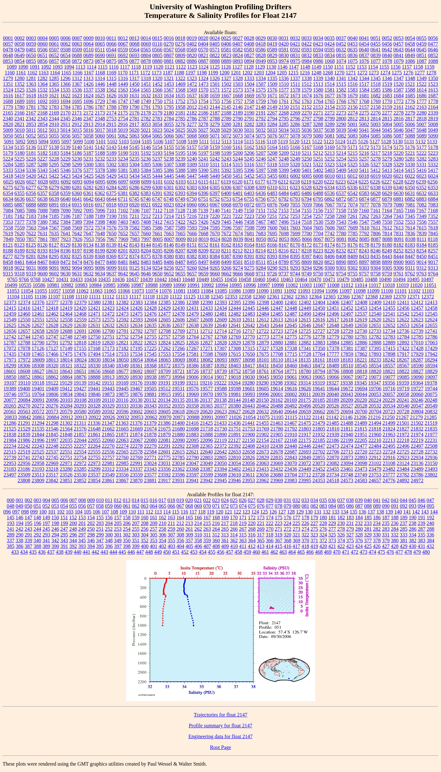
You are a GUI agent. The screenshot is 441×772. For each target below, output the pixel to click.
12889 (389, 342)
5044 (375, 130)
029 (269, 500)
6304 (203, 187)
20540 (403, 405)
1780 (19, 107)
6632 (421, 193)
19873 (108, 394)
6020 (387, 176)
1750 (157, 101)
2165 (8, 113)
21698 (192, 428)
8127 (54, 245)
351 (135, 540)
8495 (192, 262)
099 (34, 511)
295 (64, 534)
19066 (332, 377)
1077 (375, 61)
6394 (192, 193)
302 (127, 534)
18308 (38, 365)
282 (377, 529)
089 (377, 506)
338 (19, 540)
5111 (204, 141)
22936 (431, 457)
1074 (341, 61)
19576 (192, 388)
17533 (122, 354)
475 (381, 552)
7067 (330, 204)
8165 (261, 245)
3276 (180, 124)
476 (390, 552)
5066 (169, 136)
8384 (215, 256)
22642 (220, 451)
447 (140, 552)
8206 (169, 250)
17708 (276, 354)
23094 (346, 463)
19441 (94, 388)
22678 (276, 451)
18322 (80, 365)
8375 (146, 256)
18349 (122, 365)
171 (243, 517)
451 (176, 552)
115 (175, 511)
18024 (80, 360)
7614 (410, 227)
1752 (180, 101)
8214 (261, 250)
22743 (38, 457)
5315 (238, 164)
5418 (8, 176)
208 (144, 523)
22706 (332, 451)
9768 (35, 279)
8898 (375, 262)
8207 (180, 250)
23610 (234, 474)
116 (184, 511)
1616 (8, 95)
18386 (192, 365)
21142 (332, 417)
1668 (238, 95)
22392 (234, 446)
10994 (221, 285)
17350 (318, 348)
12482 (234, 314)
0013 (134, 38)
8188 (8, 250)
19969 (192, 394)
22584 (150, 451)
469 (328, 552)
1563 (123, 90)
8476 (88, 262)
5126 (363, 141)
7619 (8, 233)
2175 (123, 113)
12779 (332, 337)
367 (278, 540)
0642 (387, 49)
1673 (295, 95)
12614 (290, 319)
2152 (307, 107)
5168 (318, 147)
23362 (178, 469)
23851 (66, 480)
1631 (134, 95)
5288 (42, 164)
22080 (150, 440)
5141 (88, 147)
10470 (315, 279)
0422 (307, 44)
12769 (234, 337)
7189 (100, 216)
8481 (123, 262)
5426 (100, 176)
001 (19, 500)
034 (314, 500)
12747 (52, 337)
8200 (111, 250)
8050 (261, 239)
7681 (249, 233)
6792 (284, 199)
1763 (307, 101)
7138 (191, 210)
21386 (164, 423)
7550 (387, 222)
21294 (38, 423)
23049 (206, 463)
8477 (100, 262)
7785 (353, 233)
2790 (238, 118)
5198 (215, 153)
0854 (19, 61)
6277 (31, 187)
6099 (146, 181)
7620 (19, 233)
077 (269, 506)
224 (287, 523)
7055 (295, 204)
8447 (410, 256)
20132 (150, 400)
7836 (410, 233)
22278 (136, 446)
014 (135, 500)
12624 (431, 319)
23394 (220, 469)
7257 (318, 216)
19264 (234, 383)
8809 (307, 262)
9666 (238, 273)
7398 (100, 222)
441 (86, 552)
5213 (330, 153)
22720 (361, 451)
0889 (226, 61)
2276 (375, 113)
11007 (319, 285)
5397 (261, 170)
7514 (295, 222)
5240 (192, 158)
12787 (10, 342)
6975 (261, 204)
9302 (353, 268)
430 (412, 546)
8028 (226, 239)
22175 (304, 440)
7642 (77, 233)
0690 (100, 55)
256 (144, 529)
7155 (306, 210)
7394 (88, 222)
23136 (417, 463)
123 (246, 511)
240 (430, 523)
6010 (330, 176)
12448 (290, 308)
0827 (249, 55)
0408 (249, 44)
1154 (373, 67)
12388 (192, 302)
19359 (402, 383)
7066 (318, 204)
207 (135, 523)
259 (171, 529)
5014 (65, 130)
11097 (345, 291)
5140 (77, 147)
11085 (220, 291)
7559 (19, 227)
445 (122, 552)
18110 (277, 360)
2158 (375, 107)
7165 (398, 210)
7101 (112, 210)
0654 (65, 55)
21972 (403, 434)
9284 (261, 268)
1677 (330, 95)
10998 (277, 285)
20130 (136, 400)
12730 (361, 331)
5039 (341, 130)
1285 (54, 78)
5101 (101, 141)
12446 (262, 308)
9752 (330, 273)
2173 (100, 113)
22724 (389, 451)
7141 (226, 210)
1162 (32, 72)
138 (380, 511)
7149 (237, 210)
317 (261, 534)
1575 (261, 90)
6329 (318, 187)
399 (135, 546)
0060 (42, 44)
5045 (387, 130)
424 (359, 546)
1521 (410, 84)
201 (82, 523)
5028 (215, 130)
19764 (38, 394)
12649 (346, 325)
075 (252, 506)
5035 (295, 130)
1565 (146, 90)
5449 (215, 176)
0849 (410, 55)
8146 (169, 245)
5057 (77, 136)
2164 (433, 107)
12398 (262, 302)
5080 (318, 136)
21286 (10, 423)
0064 (88, 44)
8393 (272, 256)
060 (118, 506)
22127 (234, 440)
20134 (164, 400)
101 (52, 511)
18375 (178, 365)
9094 (77, 268)
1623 (77, 95)
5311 (215, 164)
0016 (169, 38)
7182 (19, 216)
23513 (38, 474)
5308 (180, 164)
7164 (387, 210)
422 (341, 546)
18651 (80, 371)
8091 (399, 239)
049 (19, 506)
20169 (290, 400)
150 (55, 517)
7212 (146, 216)
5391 (215, 170)
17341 (304, 348)
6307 (238, 187)
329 (368, 534)
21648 (94, 428)
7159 (352, 210)
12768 (220, 337)
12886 (361, 342)
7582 (134, 227)
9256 (169, 268)
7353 (8, 222)
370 (305, 540)
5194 (169, 153)
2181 (180, 113)
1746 (111, 101)
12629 (66, 325)
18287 (416, 360)
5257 (364, 158)
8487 (180, 262)
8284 (42, 256)
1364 (42, 84)
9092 (65, 268)
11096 (331, 291)
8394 (284, 256)
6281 (77, 187)
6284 (111, 187)
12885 (346, 342)
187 (386, 517)
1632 (146, 95)
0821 (203, 55)
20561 (10, 411)
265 (225, 529)
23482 (389, 469)
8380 (169, 256)
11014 (361, 285)
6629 (387, 193)
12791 (52, 342)
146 (19, 517)
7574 (100, 227)
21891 (234, 434)
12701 (122, 331)
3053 (146, 124)
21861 (94, 434)
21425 (206, 423)
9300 (330, 268)
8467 (42, 262)
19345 (360, 383)
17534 (136, 354)
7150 (249, 210)
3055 (169, 124)
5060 (100, 136)
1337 (295, 78)
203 (100, 523)
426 (377, 546)
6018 (364, 176)
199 (64, 523)
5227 (42, 158)
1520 (398, 84)
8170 (295, 245)
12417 (38, 308)
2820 (8, 124)
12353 (231, 296)
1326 (215, 78)
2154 (330, 107)
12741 (431, 331)
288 (430, 529)
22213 (389, 440)
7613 (398, 227)
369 (296, 540)
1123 (192, 67)
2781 (134, 118)
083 (323, 506)
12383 (136, 302)
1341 (341, 78)
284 (395, 529)
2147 (249, 107)
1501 (215, 84)
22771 (150, 457)
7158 (341, 210)
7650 (111, 233)
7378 (31, 222)
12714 (220, 331)
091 (395, 506)
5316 (249, 164)
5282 (421, 158)
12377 (52, 302)
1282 (42, 78)
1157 (407, 67)
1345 (375, 78)
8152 (203, 245)
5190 (123, 153)
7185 (54, 216)
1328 (238, 78)
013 (127, 500)
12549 (10, 319)
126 (273, 511)
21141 (318, 417)
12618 (346, 319)
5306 (157, 164)
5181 (31, 153)
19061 (290, 377)
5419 (19, 176)
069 (198, 506)
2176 (134, 113)
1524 (8, 90)
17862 (361, 354)
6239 (421, 181)
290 (19, 534)
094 (421, 506)
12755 (150, 337)
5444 (157, 176)
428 (395, 546)
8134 (88, 245)
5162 (249, 147)
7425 (192, 222)
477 (399, 552)
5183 (54, 153)
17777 (332, 354)
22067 (136, 440)
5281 (410, 158)
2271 (318, 113)
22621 (192, 451)
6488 (318, 193)
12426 (136, 308)
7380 (42, 222)
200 (73, 523)
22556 (108, 451)
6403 (249, 193)
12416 (24, 308)
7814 (387, 233)
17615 (234, 354)
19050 (276, 377)
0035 (330, 38)
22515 (10, 451)
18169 (332, 360)
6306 (226, 187)
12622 (403, 319)
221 (261, 523)
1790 (134, 107)
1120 (158, 67)
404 (180, 546)
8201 (123, 250)
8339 (88, 256)
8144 (146, 245)
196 (37, 523)
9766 (24, 279)
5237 (157, 158)
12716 (234, 331)
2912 (77, 124)
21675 (164, 428)
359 (207, 540)
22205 (361, 440)
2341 (19, 118)
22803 (206, 457)
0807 (169, 55)
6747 (157, 199)
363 (243, 540)
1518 (375, 84)
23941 (192, 480)
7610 (364, 227)
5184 (65, 153)
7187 (77, 216)
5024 (169, 130)
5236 (146, 158)
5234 (123, 158)
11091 (276, 291)
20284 (66, 405)
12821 (122, 342)
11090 (262, 291)
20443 (248, 405)
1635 (180, 95)
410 (234, 546)
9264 (203, 268)
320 (287, 534)
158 (127, 517)
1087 (421, 61)
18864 (66, 377)
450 (167, 552)
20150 (262, 400)
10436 (118, 279)
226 (305, 523)
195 (28, 523)
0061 (54, 44)
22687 (290, 451)
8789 (284, 262)
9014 (421, 262)
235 (386, 523)
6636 (19, 199)
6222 (329, 181)
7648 (100, 233)
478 (408, 552)
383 (421, 540)
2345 (65, 118)
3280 (226, 124)
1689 (19, 101)
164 (180, 517)
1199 (213, 72)
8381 (180, 256)
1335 (272, 78)
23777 (389, 474)
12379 (80, 302)
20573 (52, 411)
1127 (237, 67)
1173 (156, 72)
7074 (353, 204)
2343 (42, 118)
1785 (77, 107)
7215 (180, 216)
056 (82, 506)
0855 (31, 61)
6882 (410, 199)
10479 (343, 279)
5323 (330, 164)
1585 (375, 90)
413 (261, 546)
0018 (180, 38)
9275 (249, 268)
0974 (284, 61)
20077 (10, 400)
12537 (361, 314)
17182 (122, 348)
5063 (134, 136)
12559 (80, 319)
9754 (341, 273)
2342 (31, 118)
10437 (132, 279)
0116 (157, 44)
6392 (169, 193)
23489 (417, 469)
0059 (31, 44)
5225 (19, 158)
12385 (164, 302)
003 (37, 500)
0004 (42, 38)
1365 (54, 84)
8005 (158, 239)
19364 (416, 383)
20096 (52, 400)
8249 (387, 250)
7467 (261, 222)
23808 (24, 480)
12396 (248, 302)
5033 (272, 130)
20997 (221, 417)
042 (386, 500)
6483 (272, 193)
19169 (122, 383)
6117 (215, 181)
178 (305, 517)
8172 (307, 245)
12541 (389, 314)
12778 (318, 337)
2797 (307, 118)
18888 (94, 377)
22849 (304, 457)
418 (305, 546)
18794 (318, 371)
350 (127, 540)
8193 (42, 250)
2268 (284, 113)
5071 (215, 136)
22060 (108, 440)
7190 (111, 216)
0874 (100, 61)
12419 (66, 308)
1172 (145, 72)
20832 (431, 411)
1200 (224, 72)
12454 (375, 308)
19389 (10, 388)
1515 (341, 84)
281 (368, 529)
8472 (65, 262)
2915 (111, 124)
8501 (238, 262)
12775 (290, 337)
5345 (54, 170)
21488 (346, 423)
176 (287, 517)
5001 (353, 124)
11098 (359, 291)
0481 (31, 49)
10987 (137, 285)
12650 (361, 325)
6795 (318, 199)
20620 (206, 411)
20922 (94, 417)
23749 (361, 474)
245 (46, 529)
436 (42, 552)
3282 (249, 124)
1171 (134, 72)
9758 (375, 273)
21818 (375, 428)
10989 (165, 285)
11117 (135, 296)
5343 (42, 170)
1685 (410, 95)
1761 (284, 101)
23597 (192, 474)
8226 (330, 250)
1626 (111, 95)
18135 (304, 360)
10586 (39, 285)
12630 (80, 325)
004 (46, 500)
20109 (94, 400)
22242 (24, 446)
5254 (341, 158)
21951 (361, 434)
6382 (134, 193)
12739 (417, 331)
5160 (226, 147)
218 (234, 523)
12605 (164, 319)
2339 (433, 113)
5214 (341, 153)
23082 (332, 463)
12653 (403, 325)
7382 (54, 222)
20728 (403, 411)
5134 (8, 147)
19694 (361, 388)
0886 (192, 61)
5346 (65, 170)
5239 (180, 158)
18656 (94, 371)
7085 (20, 210)
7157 (329, 210)
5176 (410, 147)
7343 (398, 216)
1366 (65, 84)
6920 (134, 204)
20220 (360, 400)
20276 (52, 405)
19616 (290, 388)
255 (135, 529)
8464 (31, 262)
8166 (272, 245)
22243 (38, 446)
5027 (203, 130)
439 (68, 552)
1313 (88, 78)
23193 (38, 469)
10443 (174, 279)
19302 (290, 383)
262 (198, 529)
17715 (290, 354)
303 (135, 534)
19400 (24, 388)
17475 (66, 354)
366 (269, 540)
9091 (54, 268)
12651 (375, 325)
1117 (125, 67)
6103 (181, 181)
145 (10, 517)
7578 (123, 227)
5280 (398, 158)
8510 (249, 262)
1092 (46, 67)
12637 (178, 325)
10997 (263, 285)
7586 (157, 227)
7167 (421, 210)
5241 (203, 158)
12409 (375, 302)
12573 (94, 319)
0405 (215, 44)
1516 (353, 84)
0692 (123, 55)
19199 (178, 383)
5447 (192, 176)
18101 (263, 360)
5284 (8, 164)
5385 (157, 170)
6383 (146, 193)
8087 (376, 239)
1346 (387, 78)
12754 (136, 337)
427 (386, 546)
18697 (150, 371)
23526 (66, 474)
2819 (433, 118)
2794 (272, 118)
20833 (10, 417)
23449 (304, 469)
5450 (226, 176)
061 (127, 506)
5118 (272, 141)
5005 (398, 124)
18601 (10, 371)
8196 (65, 250)
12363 (301, 296)
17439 (24, 354)
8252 (398, 250)
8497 (203, 262)
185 (368, 517)
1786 (88, 107)
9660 (215, 273)
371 (314, 540)
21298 (52, 423)
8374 (134, 256)
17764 (318, 354)
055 (73, 506)
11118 (149, 296)
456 (220, 552)
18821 (389, 371)
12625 (10, 325)
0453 (353, 44)
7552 (398, 222)
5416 (421, 170)
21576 (80, 428)
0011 (111, 38)
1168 (100, 72)
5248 (284, 158)
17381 (346, 348)
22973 (94, 463)
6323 (295, 187)
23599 (206, 474)
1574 (249, 90)
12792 (66, 342)
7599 (261, 227)
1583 (353, 90)
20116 (122, 400)
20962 (151, 417)
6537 (341, 193)
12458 (431, 308)
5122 (317, 141)
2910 (54, 124)
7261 (353, 216)
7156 (318, 210)
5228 (54, 158)
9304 (375, 268)
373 (332, 540)
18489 (332, 365)
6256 (433, 181)
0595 (330, 49)
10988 (151, 285)
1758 (249, 101)
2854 (42, 124)
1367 (77, 84)
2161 (398, 107)
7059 (307, 204)
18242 (388, 360)
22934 (417, 457)
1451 (146, 84)
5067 (180, 136)
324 (323, 534)
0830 (284, 55)
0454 (364, 44)
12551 (38, 319)
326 (341, 534)
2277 (387, 113)
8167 (284, 245)
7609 (353, 227)
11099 (373, 291)
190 (412, 517)
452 (185, 552)
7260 (341, 216)
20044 (361, 394)
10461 (272, 279)
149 (46, 517)
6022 (410, 176)
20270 (24, 405)
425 (368, 546)
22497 (417, 446)
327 (350, 534)
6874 (364, 199)
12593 (136, 319)
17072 (10, 348)
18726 (192, 371)
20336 (136, 405)
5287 (31, 164)
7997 (146, 239)
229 (332, 523)
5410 (353, 170)
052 (46, 506)
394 (91, 546)
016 (153, 500)
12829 (234, 342)
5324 (341, 164)
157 (118, 517)
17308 (234, 348)
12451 (332, 308)
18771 (290, 371)
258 (162, 529)
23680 (276, 474)
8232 (341, 250)
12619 (361, 319)
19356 (388, 383)
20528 (361, 405)
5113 (226, 141)
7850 (20, 239)
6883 (421, 199)
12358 (245, 296)
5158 (203, 147)
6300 (157, 187)
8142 (123, 245)
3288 (318, 124)
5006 (410, 124)
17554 (178, 354)
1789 (123, 107)
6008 (318, 176)
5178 (433, 147)
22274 (122, 446)
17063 (431, 342)
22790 (192, 457)
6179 (272, 181)
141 (407, 511)
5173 (375, 147)
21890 (220, 434)
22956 (24, 463)
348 (109, 540)
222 (269, 523)
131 (318, 511)
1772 (398, 101)
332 (395, 534)
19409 (52, 388)
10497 (427, 279)
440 (77, 552)
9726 (272, 273)
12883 (318, 342)
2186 (203, 113)
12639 (206, 325)
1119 (147, 67)
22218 (403, 440)
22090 (178, 440)
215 (207, 523)
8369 (111, 256)
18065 (164, 360)
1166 (77, 72)
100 (43, 511)
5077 (284, 136)
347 (100, 540)
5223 (433, 153)
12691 (80, 331)
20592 (108, 411)
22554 (80, 451)
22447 (318, 446)
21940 (346, 434)
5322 (318, 164)
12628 (52, 325)
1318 (146, 78)
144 (434, 511)
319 (278, 534)
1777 (421, 101)
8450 (421, 256)
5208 (272, 153)
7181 (8, 216)
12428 (150, 308)
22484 (375, 446)
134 (344, 511)
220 (252, 523)
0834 (330, 55)
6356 (31, 193)
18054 (136, 360)
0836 (353, 55)
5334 (19, 170)
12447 (276, 308)
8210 (215, 250)
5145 (134, 147)
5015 (77, 130)
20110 (108, 400)
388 (37, 546)
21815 (361, 428)
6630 (398, 193)
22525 (38, 451)
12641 (234, 325)
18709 (164, 371)
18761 (262, 371)
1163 (44, 72)
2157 (364, 107)
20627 (234, 411)
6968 (226, 204)
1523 (433, 84)
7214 (169, 216)
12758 (178, 337)
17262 (164, 348)
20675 (332, 411)
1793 (157, 107)
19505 (150, 388)
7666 (192, 233)
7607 (341, 227)
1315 (111, 78)
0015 (157, 38)
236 (395, 523)
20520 (318, 405)
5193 (157, 153)
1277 (420, 72)
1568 (180, 90)
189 (403, 517)
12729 (346, 331)
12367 (357, 296)
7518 (307, 222)
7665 (180, 233)
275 (314, 529)
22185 (318, 440)
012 (118, 500)
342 (55, 540)
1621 (54, 95)
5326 (364, 164)
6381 (123, 193)
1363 (31, 84)
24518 (332, 480)
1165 (66, 72)
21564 (66, 428)
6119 (226, 181)
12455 (389, 308)
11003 (305, 285)
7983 (135, 239)
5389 (192, 170)
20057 (389, 394)
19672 (346, 388)
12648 (332, 325)
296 (73, 534)
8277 (8, 256)
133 (336, 511)
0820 (192, 55)
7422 (180, 222)
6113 (192, 181)
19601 (248, 388)
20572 (38, 411)
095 (430, 506)
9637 (111, 273)
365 (261, 540)
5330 (410, 164)
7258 (330, 216)
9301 (341, 268)
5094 (43, 141)
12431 (192, 308)
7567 (54, 227)
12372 (427, 296)
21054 (249, 417)
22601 (164, 451)
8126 (42, 245)
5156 (180, 147)
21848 (66, 434)
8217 (295, 250)
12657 (24, 331)
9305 (387, 268)
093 (412, 506)
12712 (206, 331)
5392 (226, 170)
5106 (158, 141)
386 (19, 546)
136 (362, 511)
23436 (290, 469)
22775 (164, 457)
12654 (417, 325)
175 (278, 517)
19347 (374, 383)
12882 (304, 342)
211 (171, 523)
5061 (111, 136)
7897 (54, 239)
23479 (375, 469)
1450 (134, 84)
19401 (38, 388)
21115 (291, 417)
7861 (43, 239)
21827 (403, 428)
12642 (248, 325)
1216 (305, 72)
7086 (31, 210)
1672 (284, 95)
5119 (283, 141)
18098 (249, 360)
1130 (271, 67)
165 (189, 517)
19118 (38, 383)
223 (278, 523)
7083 (433, 204)
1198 (202, 72)
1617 (19, 95)
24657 (375, 480)
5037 (318, 130)
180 (323, 517)
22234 (10, 446)
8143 (134, 245)
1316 (123, 78)
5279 (387, 158)
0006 (65, 38)
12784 (403, 337)
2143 (203, 107)
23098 (361, 463)
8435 (375, 256)
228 (323, 523)
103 (69, 511)
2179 (157, 113)
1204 (270, 72)
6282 (88, 187)
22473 (332, 446)
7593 (192, 227)
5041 (364, 130)
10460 (258, 279)
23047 (192, 463)
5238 (169, 158)
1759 (261, 101)
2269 (295, 113)
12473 (122, 314)
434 (24, 552)
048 (10, 506)
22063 (122, 440)
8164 (249, 245)
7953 (89, 239)
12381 (108, 302)
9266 (226, 268)
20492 (290, 405)
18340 (108, 365)
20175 (304, 400)
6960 (192, 204)
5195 (180, 153)
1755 (215, 101)
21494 (375, 423)
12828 (220, 342)
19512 (164, 388)
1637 (192, 95)
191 (421, 517)
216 (216, 523)
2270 (307, 113)
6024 (433, 176)
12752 (122, 337)
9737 (284, 273)
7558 (8, 227)
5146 (146, 147)
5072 (226, 136)
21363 (122, 423)
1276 (408, 72)
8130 (77, 245)
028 (261, 500)
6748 (169, 199)
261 (189, 529)
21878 (150, 434)
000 (10, 500)
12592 (122, 319)
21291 (24, 423)
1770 (387, 101)
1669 (249, 95)
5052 (31, 136)
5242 (215, 158)
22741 (24, 457)
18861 (38, 377)
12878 (248, 342)
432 (430, 546)
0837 (364, 55)
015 (144, 500)
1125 (215, 67)
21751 (234, 428)
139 (389, 511)
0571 (215, 49)
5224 (8, 158)
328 (359, 534)
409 (225, 546)
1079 (398, 61)
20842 (24, 417)
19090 (417, 377)
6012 (353, 176)
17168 (94, 348)
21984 (10, 440)
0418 (261, 44)
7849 (8, 239)
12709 (178, 331)
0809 (180, 55)
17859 (346, 354)
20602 (136, 411)
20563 (24, 411)
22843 (290, 457)
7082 (421, 204)
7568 (65, 227)
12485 (276, 314)
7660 (146, 233)
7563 (31, 227)
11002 (291, 285)
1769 (375, 101)
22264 (94, 446)
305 (153, 534)
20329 (108, 405)
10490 (385, 279)
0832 (307, 55)
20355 (178, 405)
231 (350, 523)
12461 (38, 314)
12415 (10, 308)
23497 (10, 474)
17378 (332, 348)
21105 (277, 417)
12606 (178, 319)
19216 (206, 383)
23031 (164, 463)
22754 (80, 457)
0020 (203, 38)
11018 (388, 285)
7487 (272, 222)
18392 (220, 365)
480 (426, 552)
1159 (429, 67)
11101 (400, 291)
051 (37, 506)
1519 (387, 84)
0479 (19, 49)
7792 (364, 233)
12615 (304, 319)
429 (403, 546)
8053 (284, 239)
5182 (42, 153)
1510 (284, 84)
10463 (286, 279)
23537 (94, 474)
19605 (262, 388)
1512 (307, 84)
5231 (88, 158)
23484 (403, 469)
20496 (304, 405)
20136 (192, 400)
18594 (431, 365)
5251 (318, 158)
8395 (295, 256)
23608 (220, 474)
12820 (108, 342)
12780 (346, 337)
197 (46, 523)
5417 (433, 170)
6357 (42, 193)
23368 (192, 469)
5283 (433, 158)
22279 (150, 446)
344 (73, 540)
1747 (123, 101)
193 (10, 523)
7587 (169, 227)
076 (261, 506)
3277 (192, 124)
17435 (10, 354)
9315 (8, 273)
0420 (284, 44)
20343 (150, 405)
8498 (215, 262)
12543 (417, 314)
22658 (248, 451)
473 (363, 552)
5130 (397, 141)
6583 (364, 193)
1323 (192, 78)
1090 (23, 67)
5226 (31, 158)
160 (144, 517)
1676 (318, 95)
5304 (134, 164)
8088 (387, 239)
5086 (387, 136)
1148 (305, 67)
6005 (307, 176)
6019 (375, 176)
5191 (134, 153)
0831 (295, 55)
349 (118, 540)
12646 (304, 325)
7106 (135, 210)
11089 (248, 291)
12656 (10, 331)
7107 (146, 210)
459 (247, 552)
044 (403, 500)
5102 (112, 141)
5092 (20, 141)
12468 (80, 314)
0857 (54, 61)
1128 (249, 67)
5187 (88, 153)
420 (323, 546)
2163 (421, 107)
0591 (284, 49)
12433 (206, 308)
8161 (215, 245)
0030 (272, 38)
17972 (24, 360)
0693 (134, 55)
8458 (8, 262)
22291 (164, 446)
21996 (38, 440)
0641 (375, 49)
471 (345, 552)
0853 (8, 61)
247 (64, 529)
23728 (318, 474)
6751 (203, 199)
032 (296, 500)
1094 (69, 67)
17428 (417, 348)
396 (109, 546)
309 (189, 534)
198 (55, 523)
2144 (215, 107)
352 (144, 540)
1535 (65, 90)
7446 (238, 222)
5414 (398, 170)
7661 (157, 233)
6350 (410, 187)
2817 (410, 118)
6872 (341, 199)
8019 (203, 239)
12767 (206, 337)
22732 (431, 451)
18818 (361, 371)
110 (132, 511)
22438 (276, 446)
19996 (262, 394)
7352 (433, 216)
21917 (304, 434)
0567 (169, 49)
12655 (431, 325)
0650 (31, 55)
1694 (65, 101)
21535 (38, 428)
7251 (272, 216)
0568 (180, 49)
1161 (21, 72)
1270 (339, 72)
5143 (111, 147)
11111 (95, 296)
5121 (306, 141)
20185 (318, 400)
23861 (108, 480)
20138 (220, 400)
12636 (164, 325)
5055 (54, 136)
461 (265, 552)
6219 (306, 181)
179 (314, 517)
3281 (238, 124)
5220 (398, 153)
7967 (112, 239)
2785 (180, 118)
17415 (389, 348)
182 (341, 517)
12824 (164, 342)
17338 (290, 348)
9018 (8, 268)
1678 (341, 95)
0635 (353, 49)
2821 (19, 124)
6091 (54, 181)
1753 (192, 101)
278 (341, 529)
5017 (100, 130)
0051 (375, 38)
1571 (215, 90)
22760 (122, 457)
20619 (192, 411)
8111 (422, 239)
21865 (108, 434)
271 (278, 529)
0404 (203, 44)
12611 (248, 319)
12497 (346, 314)
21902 (262, 434)
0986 (318, 61)
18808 (346, 371)
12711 (192, 331)
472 (354, 552)
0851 (421, 55)
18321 (66, 365)
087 (359, 506)
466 (310, 552)
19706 (375, 388)
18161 (318, 360)
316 (252, 534)
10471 (329, 279)
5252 (330, 158)
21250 (388, 417)
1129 (260, 67)
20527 (346, 405)
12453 (361, 308)
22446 (304, 446)
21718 (206, 428)
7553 (410, 222)
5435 (146, 176)
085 (341, 506)
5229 (65, 158)
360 (216, 540)
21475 (304, 423)
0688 (77, 55)
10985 (109, 285)
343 (64, 540)
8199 (100, 250)
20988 (193, 417)
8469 (54, 262)
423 (350, 546)
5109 (193, 141)
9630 (65, 273)
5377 (88, 170)
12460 (24, 314)
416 (287, 546)
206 (127, 523)
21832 (417, 428)
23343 (150, 469)
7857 (31, 239)
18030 (94, 360)
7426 (203, 222)
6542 (353, 193)
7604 (307, 227)
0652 (54, 55)
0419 (272, 44)
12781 (361, 337)
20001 (276, 394)
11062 (82, 291)
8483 (146, 262)
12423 (108, 308)
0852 (433, 55)
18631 (52, 371)
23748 (346, 474)
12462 (52, 314)
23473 (361, 469)
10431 (62, 279)
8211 (226, 250)
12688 (66, 331)
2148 (261, 107)
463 (283, 552)
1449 (123, 84)
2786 (192, 118)
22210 (375, 440)
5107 (170, 141)
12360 (259, 296)
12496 (332, 314)
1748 (134, 101)
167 (207, 517)
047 (430, 500)
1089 (12, 67)
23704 (290, 474)
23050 (220, 463)
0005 (54, 38)
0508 (65, 49)
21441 (248, 423)
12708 (164, 331)
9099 (111, 268)
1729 (100, 101)
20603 (150, 411)
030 (278, 500)
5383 (134, 170)
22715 (346, 451)
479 (417, 552)
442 (95, 552)
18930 (136, 377)
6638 (42, 199)
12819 (94, 342)
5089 (421, 136)
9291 (284, 268)
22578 (136, 451)
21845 (52, 434)
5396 (249, 170)
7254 (307, 216)
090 (386, 506)
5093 (32, 141)
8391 (249, 256)
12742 (10, 337)
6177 (260, 181)
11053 (13, 291)
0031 (284, 38)
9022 (19, 268)
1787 (100, 107)
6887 (19, 204)
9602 (54, 273)
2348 (100, 118)
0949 (261, 61)
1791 (146, 107)
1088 (433, 61)
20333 (122, 405)
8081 (341, 239)
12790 (38, 342)
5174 (387, 147)
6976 (272, 204)
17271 (206, 348)
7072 (341, 204)
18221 (360, 360)
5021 (146, 130)
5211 (306, 153)
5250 (307, 158)
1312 (77, 78)
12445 (248, 308)
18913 (108, 377)
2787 (203, 118)
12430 (178, 308)
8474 (77, 262)
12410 (389, 302)
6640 (65, 199)
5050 (8, 136)
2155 (341, 107)
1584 (364, 90)
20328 (94, 405)
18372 (164, 365)
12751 (108, 337)
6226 (375, 181)
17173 (108, 348)
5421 (42, 176)
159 (135, 517)
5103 (124, 141)
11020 (416, 285)
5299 (77, 164)
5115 (249, 141)
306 (162, 534)
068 (189, 506)
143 (425, 511)
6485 (295, 193)
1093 (58, 67)
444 (113, 552)
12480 (206, 314)
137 (371, 511)
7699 (295, 233)
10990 (179, 285)
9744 (295, 273)
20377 (220, 405)
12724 (290, 331)
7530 (318, 222)
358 (198, 540)
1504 (249, 84)
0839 (375, 55)
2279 (410, 113)
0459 (421, 44)
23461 (346, 469)
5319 (284, 164)
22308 (192, 446)
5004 (387, 124)
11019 (402, 285)
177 (296, 517)
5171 (353, 147)
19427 (80, 388)
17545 (150, 354)
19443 (108, 388)
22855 (318, 457)
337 (10, 540)
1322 (180, 78)
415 (278, 546)
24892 (403, 480)
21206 (360, 417)
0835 (341, 55)
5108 (181, 141)
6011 (341, 176)
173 (261, 517)
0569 (192, 49)
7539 (330, 222)
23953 (248, 480)
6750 (192, 199)
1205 (282, 72)
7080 (398, 204)
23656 (262, 474)
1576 (272, 90)
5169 (330, 147)
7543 (341, 222)
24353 (318, 480)
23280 (66, 469)
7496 (284, 222)
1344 (364, 78)
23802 (431, 474)
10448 (188, 279)
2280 (421, 113)
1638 (203, 95)
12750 (94, 337)
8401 (318, 256)
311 (207, 534)
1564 (134, 90)
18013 (52, 360)
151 (64, 517)
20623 (220, 411)
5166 (295, 147)
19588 (220, 388)
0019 (192, 38)
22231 (431, 440)
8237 (353, 250)
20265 (10, 405)
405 (189, 546)
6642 (88, 199)
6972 (249, 204)
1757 (238, 101)
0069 (146, 44)
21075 (263, 417)
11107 (54, 296)
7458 (249, 222)
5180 (19, 153)
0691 (111, 55)
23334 (122, 469)
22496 (403, 446)
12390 (206, 302)
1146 (283, 67)
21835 (431, 428)
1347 (398, 78)
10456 (230, 279)
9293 (295, 268)
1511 (295, 84)
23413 (248, 469)
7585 (146, 227)
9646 (146, 273)
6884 (433, 199)
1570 (203, 90)
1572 (226, 90)
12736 (403, 331)
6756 (261, 199)
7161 (375, 210)
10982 (67, 285)
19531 (178, 388)
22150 (248, 440)
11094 (317, 291)
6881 (398, 199)
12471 (94, 314)
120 (219, 511)
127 (282, 511)
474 (372, 552)
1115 (103, 67)
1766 (341, 101)
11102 (414, 291)
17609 (220, 354)
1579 (307, 90)
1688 (8, 101)
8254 (421, 250)
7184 (42, 216)
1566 (157, 90)
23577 (150, 474)
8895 (353, 262)
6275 (8, 187)
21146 (346, 417)
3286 (295, 124)
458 (238, 552)
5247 (272, 158)
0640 (364, 49)
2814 (375, 118)
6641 (77, 199)
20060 (417, 394)
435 (33, 552)
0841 (398, 55)
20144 (234, 400)
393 (82, 546)
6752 (215, 199)
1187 (168, 72)
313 (225, 534)
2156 (353, 107)
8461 (19, 262)
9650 (157, 273)
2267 (272, 113)
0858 (65, 61)
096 (7, 511)
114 (166, 511)
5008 (433, 124)
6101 (158, 181)
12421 (94, 308)
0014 (146, 38)
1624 (88, 95)
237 (403, 523)
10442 (160, 279)
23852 (80, 480)
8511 (260, 262)
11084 (207, 291)
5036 (307, 130)
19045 (262, 377)
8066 (307, 239)
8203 (134, 250)
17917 (403, 354)
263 (207, 529)
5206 (249, 153)
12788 (24, 342)
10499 (10, 285)
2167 (31, 113)
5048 (421, 130)
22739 (10, 457)
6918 (111, 204)
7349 (421, 216)
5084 (364, 136)
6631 (410, 193)
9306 (398, 268)
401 (153, 546)
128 (291, 511)
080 (296, 506)
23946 (234, 480)
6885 (8, 204)
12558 (66, 319)
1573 (238, 90)
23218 (52, 469)
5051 (19, 136)
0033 (307, 38)
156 (109, 517)
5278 (375, 158)
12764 (192, 337)
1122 (181, 67)
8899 (387, 262)
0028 (249, 38)
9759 (387, 273)
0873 (88, 61)
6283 (100, 187)
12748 (66, 337)
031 (287, 500)
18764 (276, 371)
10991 (193, 285)
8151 (192, 245)
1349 (421, 78)
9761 (398, 273)
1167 (88, 72)
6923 (169, 204)
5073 (238, 136)
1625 (100, 95)
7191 (123, 216)
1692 (42, 101)
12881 (290, 342)
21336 (94, 423)
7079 (387, 204)
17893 (375, 354)
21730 (220, 428)
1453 (169, 84)
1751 (169, 101)
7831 (398, 233)
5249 (295, 158)
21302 (66, 423)
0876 (123, 61)
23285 (80, 469)
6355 (19, 193)
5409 (341, 170)
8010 (192, 239)
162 (162, 517)
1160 (10, 72)
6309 (261, 187)
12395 (234, 302)
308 (180, 534)
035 (323, 500)
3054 (157, 124)
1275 (397, 72)
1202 (247, 72)
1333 (249, 78)
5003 (375, 124)
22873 (346, 457)
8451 (433, 256)
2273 (341, 113)
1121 (170, 67)
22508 (431, 446)
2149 (272, 107)
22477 (361, 446)
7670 (215, 233)
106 (96, 511)
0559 (123, 49)
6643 (100, 199)
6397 (215, 193)
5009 (8, 130)
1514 (330, 84)
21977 (431, 434)
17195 (136, 348)
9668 (249, 273)
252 (109, 529)
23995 (304, 480)
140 (398, 511)
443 (104, 552)
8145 (157, 245)
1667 (226, 95)
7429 (215, 222)
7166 (410, 210)
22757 (108, 457)
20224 (374, 400)
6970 (238, 204)
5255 (353, 158)
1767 (353, 101)
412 (252, 546)
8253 (410, 250)
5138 (54, 147)
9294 (307, 268)
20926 (108, 417)
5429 (111, 176)
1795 (169, 107)
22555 (94, 451)
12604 (150, 319)
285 (403, 529)
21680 (178, 428)
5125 (352, 141)
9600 (42, 273)
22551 (66, 451)
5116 (260, 141)
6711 (123, 199)
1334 (261, 78)
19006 (192, 377)
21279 (416, 417)
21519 (431, 423)
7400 (111, 222)
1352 (19, 84)
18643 (66, 371)
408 (216, 546)
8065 (295, 239)
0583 (249, 49)
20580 (80, 411)
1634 (169, 95)
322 (305, 534)
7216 (192, 216)
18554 (375, 365)
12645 (290, 325)
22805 (220, 457)
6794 (307, 199)
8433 (364, 256)
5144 (123, 147)
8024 (215, 239)
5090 (433, 136)
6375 (111, 193)
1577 (284, 90)
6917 (100, 204)
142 (416, 511)
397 (118, 546)
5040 (353, 130)
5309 (192, 164)
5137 (42, 147)
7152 (272, 210)
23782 (403, 474)
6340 (398, 187)
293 (46, 534)
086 (350, 506)
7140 (214, 210)
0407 (238, 44)
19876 (136, 394)
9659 (203, 273)
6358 (54, 193)
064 (153, 506)
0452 (341, 44)
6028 (43, 181)
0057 (8, 44)
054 (64, 506)
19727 (417, 388)
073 (234, 506)
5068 (192, 136)
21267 (402, 417)
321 (296, 534)
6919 (123, 204)
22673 (262, 451)
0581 (226, 49)
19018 (234, 377)
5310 (203, 164)
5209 (284, 153)
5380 (111, 170)
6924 (180, 204)
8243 (364, 250)
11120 (162, 296)
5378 (100, 170)
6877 (375, 199)
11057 (55, 291)
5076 (272, 136)
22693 (304, 451)
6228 (398, 181)
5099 (78, 141)
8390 (238, 256)
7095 (89, 210)
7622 (31, 233)
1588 (410, 90)
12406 (332, 302)
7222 (238, 216)
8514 (272, 262)
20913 (80, 417)
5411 (364, 170)
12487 (290, 314)
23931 (178, 480)
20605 (164, 411)
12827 (206, 342)
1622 (65, 95)
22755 (94, 457)
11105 (27, 296)
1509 (272, 84)
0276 (180, 44)
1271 (351, 72)
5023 (157, 130)
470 (336, 552)
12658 (38, 331)
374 (341, 540)
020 (189, 500)
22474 (346, 446)
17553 (164, 354)
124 (255, 511)
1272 (362, 72)
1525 (19, 90)
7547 (364, 222)
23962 (262, 480)
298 (91, 534)
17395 (375, 348)
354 (162, 540)
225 (296, 523)
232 (359, 523)
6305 (215, 187)
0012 (123, 38)
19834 (66, 394)
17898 (389, 354)
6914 (65, 204)
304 (144, 534)
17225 (150, 348)
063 (144, 506)
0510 (88, 49)
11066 (124, 291)
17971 (10, 360)
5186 (77, 153)
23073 (318, 463)
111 (141, 511)
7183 (31, 216)
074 (243, 506)
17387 (361, 348)
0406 (226, 44)
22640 (206, 451)
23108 (389, 463)
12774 (276, 337)
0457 (398, 44)
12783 (389, 337)
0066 (111, 44)
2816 (398, 118)
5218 (387, 153)
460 (256, 552)
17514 (108, 354)
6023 (421, 176)
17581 (192, 354)
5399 (284, 170)
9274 (238, 268)
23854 (94, 480)
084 (332, 506)
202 (91, 523)
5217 (375, 153)
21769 (262, 428)
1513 (318, 84)
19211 (192, 383)
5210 (295, 153)
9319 (31, 273)
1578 (295, 90)
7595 (215, 227)
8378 (157, 256)
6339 (387, 187)
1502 (226, 84)
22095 (192, 440)
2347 (88, 118)
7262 (364, 216)
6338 (375, 187)
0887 (203, 61)
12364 (315, 296)
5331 (421, 164)
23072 (304, 463)
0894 (249, 61)
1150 (328, 67)
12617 (332, 319)
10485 (357, 279)
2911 (65, 124)
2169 (54, 113)
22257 (80, 446)
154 (91, 517)
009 (91, 500)
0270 (169, 44)
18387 (206, 365)
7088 (43, 210)
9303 (364, 268)
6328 (307, 187)
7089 (54, 210)
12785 (417, 337)
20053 (375, 394)
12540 (375, 314)
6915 (77, 204)
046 (421, 500)
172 (252, 517)
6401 (238, 193)
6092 (66, 181)
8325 (77, 256)
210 (162, 523)
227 (314, 523)
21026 (235, 417)
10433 (76, 279)
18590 (417, 365)
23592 (164, 474)
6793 (295, 199)
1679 (353, 95)
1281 (31, 78)
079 (287, 506)
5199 (226, 153)
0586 (261, 49)
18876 (80, 377)
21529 (24, 428)
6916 (88, 204)
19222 (220, 383)
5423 (65, 176)
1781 (31, 107)
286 (412, 529)
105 (87, 511)
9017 (433, 262)
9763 (421, 273)
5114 (238, 141)
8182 (398, 245)
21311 (80, 423)
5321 (307, 164)
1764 (318, 101)
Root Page (220, 747)
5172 (364, 147)
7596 (226, 227)
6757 (272, 199)
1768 (364, 101)
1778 (433, 101)
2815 (387, 118)
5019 (123, 130)
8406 (330, 256)
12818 (80, 342)
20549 (431, 405)
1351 (8, 84)
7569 (77, 227)
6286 (134, 187)
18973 (164, 377)
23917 (164, 480)
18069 (178, 360)
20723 (389, 411)
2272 (330, 113)
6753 (226, 199)
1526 (31, 90)
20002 (290, 394)
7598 (249, 227)
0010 (100, 38)
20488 (276, 405)
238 (412, 523)
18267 (402, 360)
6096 (112, 181)
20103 (66, 400)
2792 (261, 118)
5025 (180, 130)
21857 (80, 434)
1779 (8, 107)
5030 (238, 130)
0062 (65, 44)
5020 (134, 130)
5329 (398, 164)
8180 (387, 245)
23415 (262, 469)
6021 (398, 176)
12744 (24, 337)
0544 (111, 49)
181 (332, 517)
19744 (431, 388)
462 (274, 552)
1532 (42, 90)
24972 (417, 480)
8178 (364, 245)
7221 (226, 216)
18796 (332, 371)
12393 (220, 302)
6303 (192, 187)
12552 (52, 319)
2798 (318, 118)
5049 (433, 130)
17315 (248, 348)
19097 (431, 377)
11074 (151, 291)
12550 (24, 319)
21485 (332, 423)
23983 (290, 480)
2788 (215, 118)
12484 (262, 314)
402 (162, 546)
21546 (52, 428)
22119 (220, 440)
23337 (136, 469)
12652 (389, 325)
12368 (371, 296)
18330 (94, 365)
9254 (157, 268)
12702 (136, 331)
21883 (192, 434)
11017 (375, 285)
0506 (42, 49)
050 (28, 506)
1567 (169, 90)
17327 (262, 348)
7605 (318, 227)
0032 (295, 38)
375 (350, 540)
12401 (290, 302)
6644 (111, 199)
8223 (318, 250)
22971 (66, 463)
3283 (261, 124)
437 (51, 552)
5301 (100, 164)
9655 (180, 273)
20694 (346, 411)
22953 (10, 463)
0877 (134, 61)
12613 (276, 319)
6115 (203, 181)
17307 (220, 348)
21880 (178, 434)
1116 (114, 67)
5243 (226, 158)
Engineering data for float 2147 (221, 736)
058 (100, 506)
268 (252, 529)
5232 (100, 158)
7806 (375, 233)
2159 (387, 107)
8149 (180, 245)
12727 (318, 331)
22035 (66, 440)
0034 (318, 38)
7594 (203, 227)
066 (171, 506)
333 (403, 534)
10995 (235, 285)
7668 (203, 233)
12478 (178, 314)
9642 (123, 273)
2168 (42, 113)
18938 (150, 377)
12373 (10, 302)
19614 (276, 388)
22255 (66, 446)
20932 (122, 417)
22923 (403, 457)
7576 (111, 227)
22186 (332, 440)
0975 (295, 61)
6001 (284, 176)
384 (430, 540)
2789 (226, 118)
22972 (80, 463)
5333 (8, 170)
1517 (364, 84)
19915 (164, 394)
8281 (31, 256)
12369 (385, 296)
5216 (364, 153)
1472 (192, 84)
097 (16, 511)
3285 (284, 124)
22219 (417, 440)
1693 (54, 101)
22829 (262, 457)
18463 (304, 365)
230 (341, 523)
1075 (353, 61)
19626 (304, 388)
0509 (77, 49)
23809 (38, 480)
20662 (318, 411)
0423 (318, 44)
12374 (24, 302)
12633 (122, 325)
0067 (123, 44)
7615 (421, 227)
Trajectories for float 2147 (220, 714)
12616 (318, 319)
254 (127, 529)
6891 (54, 204)
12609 (220, 319)
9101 (123, 268)
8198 (88, 250)
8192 (31, 250)
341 (46, 540)
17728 (304, 354)
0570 (203, 49)
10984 (95, 285)
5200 (238, 153)
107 (105, 511)
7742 (330, 233)
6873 (353, 199)
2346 (77, 118)
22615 (178, 451)
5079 (307, 136)
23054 (234, 463)
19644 (332, 388)
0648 (8, 55)
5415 (410, 170)
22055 (94, 440)
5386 (169, 170)
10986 (123, 285)
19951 (178, 394)
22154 (262, 440)
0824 (238, 55)
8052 (272, 239)
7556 (421, 222)
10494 (399, 279)
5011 (31, 130)
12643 (262, 325)
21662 (108, 428)
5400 (295, 170)
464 (292, 552)
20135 (178, 400)
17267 (192, 348)
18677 (122, 371)
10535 (25, 285)
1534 (54, 90)
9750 (318, 273)
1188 (179, 72)
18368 (150, 365)
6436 (261, 193)
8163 (238, 245)
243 (28, 529)
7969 (123, 239)
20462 (262, 405)
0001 (8, 38)
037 (341, 500)
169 (225, 517)
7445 (226, 222)
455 (211, 552)
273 (296, 529)
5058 (88, 136)
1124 (203, 67)
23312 (108, 469)
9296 (318, 268)
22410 (262, 446)
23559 (136, 474)
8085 (364, 239)
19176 (136, 383)
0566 (157, 49)
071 (216, 506)
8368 (100, 256)
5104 (135, 141)
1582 (341, 90)
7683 (261, 233)
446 (131, 552)
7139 (203, 210)
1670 (261, 95)
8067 (318, 239)
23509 (24, 474)
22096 (206, 440)
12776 (304, 337)
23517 (52, 474)
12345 (217, 296)
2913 (88, 124)
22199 (346, 440)
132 (327, 511)
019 (180, 500)
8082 (353, 239)
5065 (157, 136)
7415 (169, 222)
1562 (111, 90)
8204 (146, 250)
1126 (226, 67)
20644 (290, 411)
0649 (19, 55)
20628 (248, 411)
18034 (108, 360)
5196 (192, 153)
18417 (248, 365)
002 (28, 500)
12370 (399, 296)
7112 (157, 210)
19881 (150, 394)
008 (82, 500)
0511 (100, 49)
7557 (433, 222)
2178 (146, 113)
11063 (96, 291)
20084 (24, 400)
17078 (24, 348)
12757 (164, 337)
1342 (353, 78)
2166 (19, 113)
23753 (375, 474)
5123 (329, 141)
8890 (341, 262)
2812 (353, 118)
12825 (178, 342)
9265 (215, 268)
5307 (169, 164)
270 (269, 529)
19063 (304, 377)
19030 (248, 377)
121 (228, 511)
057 (91, 506)
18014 (66, 360)
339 (28, 540)
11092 (290, 291)
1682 (375, 95)
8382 (192, 256)
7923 (66, 239)
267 (243, 529)
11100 (387, 291)
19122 (52, 383)
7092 (77, 210)
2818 (421, 118)
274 (305, 529)
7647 (88, 233)
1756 (226, 101)
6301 (169, 187)
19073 (375, 377)
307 (171, 534)
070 (207, 506)
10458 (244, 279)
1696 (88, 101)
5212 (318, 153)
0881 (169, 61)
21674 (150, 428)
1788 (111, 107)
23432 (276, 469)
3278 (203, 124)
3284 (272, 124)
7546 (353, 222)
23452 (318, 469)
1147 (294, 67)
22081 (164, 440)
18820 (375, 371)
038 (350, 500)
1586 (387, 90)
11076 (165, 291)
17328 (276, 348)
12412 (417, 302)
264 (216, 529)
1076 (364, 61)
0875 (111, 61)
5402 (318, 170)
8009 (181, 239)
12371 (413, 296)
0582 (238, 49)
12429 (164, 308)
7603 (295, 227)
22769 (136, 457)
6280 (65, 187)
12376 (38, 302)
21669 (136, 428)
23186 (24, 469)
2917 (134, 124)
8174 (330, 245)
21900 (248, 434)
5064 (146, 136)
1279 (8, 78)
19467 (136, 388)
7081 (410, 204)
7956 (100, 239)
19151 (108, 383)
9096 (100, 268)
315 (243, 534)
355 (171, 540)
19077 (389, 377)
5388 (180, 170)
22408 (248, 446)
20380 (234, 405)
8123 (19, 245)
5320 (295, 164)
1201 (236, 72)
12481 (220, 314)
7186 (65, 216)
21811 (346, 428)
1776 (410, 101)
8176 (353, 245)
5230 (77, 158)
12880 (276, 342)
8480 (111, 262)
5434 (134, 176)
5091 (9, 141)
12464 (66, 314)
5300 (88, 164)
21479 (318, 423)
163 (171, 517)
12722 (262, 331)
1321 (169, 78)
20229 (388, 400)
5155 (169, 147)
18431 (262, 365)
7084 (8, 210)
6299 (146, 187)
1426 (88, 84)
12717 (248, 331)
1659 (215, 95)
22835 (276, 457)
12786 (431, 337)
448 (149, 552)
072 (225, 506)
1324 (203, 78)
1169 (111, 72)
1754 (203, 101)
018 (171, 500)
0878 (146, 61)
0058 (19, 44)
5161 (238, 147)
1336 (284, 78)
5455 (272, 176)
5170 (341, 147)
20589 (94, 411)
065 (162, 506)
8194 (54, 250)
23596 (178, 474)
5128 (386, 141)
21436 (234, 423)
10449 (202, 279)
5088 (410, 136)
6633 (433, 193)
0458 (410, 44)
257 (153, 529)
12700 (108, 331)
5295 (54, 164)
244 (37, 529)
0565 (146, 49)
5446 (180, 176)
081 (305, 506)
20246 (416, 400)
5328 (387, 164)
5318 (272, 164)
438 (60, 552)
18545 (361, 365)
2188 (226, 113)
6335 (341, 187)
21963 (389, 434)
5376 (77, 170)
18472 (318, 365)
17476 (80, 354)
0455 (375, 44)
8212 (238, 250)
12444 (234, 308)
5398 (272, 170)
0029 (261, 38)
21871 (122, 434)
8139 (111, 245)
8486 (169, 262)
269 (261, 529)
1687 (433, 95)
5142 (100, 147)
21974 (417, 434)
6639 (54, 199)
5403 (330, 170)
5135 (19, 147)
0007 (77, 38)
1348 (410, 78)
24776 (389, 480)
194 (19, 523)
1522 (421, 84)
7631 (42, 233)
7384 (65, 222)
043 (395, 500)
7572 (88, 227)
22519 (24, 451)
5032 (261, 130)
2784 (169, 118)
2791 (249, 118)
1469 (180, 84)
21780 (276, 428)
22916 (389, 457)
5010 (19, 130)
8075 (330, 239)
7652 (123, 233)
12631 (94, 325)
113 (158, 511)
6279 (54, 187)
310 (198, 534)
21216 (374, 417)
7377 (19, 222)
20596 (122, 411)
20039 (318, 394)
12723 (276, 331)
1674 (307, 95)
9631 (77, 273)
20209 (346, 400)
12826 (192, 342)
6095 (100, 181)
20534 (389, 405)
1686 (421, 95)
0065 (100, 44)
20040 (332, 394)
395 (100, 546)
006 (64, 500)
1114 (91, 67)
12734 (389, 331)
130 (309, 511)
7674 (238, 233)
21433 (220, 423)
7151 (260, 210)
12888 (375, 342)
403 (171, 546)
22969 (52, 463)
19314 (304, 383)
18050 (122, 360)
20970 (165, 417)
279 (350, 529)
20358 (192, 405)
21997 (52, 440)
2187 (215, 113)
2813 (364, 118)
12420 (80, 308)
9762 (410, 273)
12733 (375, 331)
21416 (192, 423)
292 (37, 534)
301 (118, 534)
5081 (330, 136)
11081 (179, 291)
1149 (316, 67)
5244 (238, 158)
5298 (65, 164)
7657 (134, 233)
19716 (389, 388)
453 (194, 552)
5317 (261, 164)
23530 (80, 474)
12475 (136, 314)
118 (202, 511)
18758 (248, 371)
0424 (330, 44)
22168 (290, 440)
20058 (403, 394)
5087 (398, 136)
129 (300, 511)
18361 (136, 365)
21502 (417, 423)
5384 (146, 170)
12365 (329, 296)
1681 (364, 95)
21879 (164, 434)
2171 (77, 113)
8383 (203, 256)
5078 (295, 136)
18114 (290, 360)
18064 (150, 360)
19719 (403, 388)
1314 (100, 78)
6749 (180, 199)
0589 (272, 49)
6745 (134, 199)
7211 (134, 216)
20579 (66, 411)
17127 (52, 348)
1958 (180, 107)
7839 (421, 233)
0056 (433, 38)
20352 (164, 405)
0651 (42, 55)
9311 (410, 268)
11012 (347, 285)
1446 (100, 84)
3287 (307, 124)
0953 (272, 61)
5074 (249, 136)
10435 (104, 279)
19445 (122, 388)
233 (368, 523)
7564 (42, 227)
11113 (122, 296)
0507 (54, 49)
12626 (24, 325)
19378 (430, 383)
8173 (318, 245)
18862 (52, 377)
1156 (395, 67)
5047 (410, 130)
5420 (31, 176)
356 (180, 540)
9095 (88, 268)
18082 (206, 360)
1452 (157, 84)
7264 (387, 216)
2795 (284, 118)
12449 (304, 308)
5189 (111, 153)
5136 (31, 147)
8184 (421, 245)
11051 (430, 285)
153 (82, 517)
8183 (410, 245)
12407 (346, 302)
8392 (261, 256)
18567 (403, 365)
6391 (157, 193)
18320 (52, 365)
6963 (203, 204)
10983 (81, 285)
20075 (431, 394)
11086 (234, 291)
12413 (431, 302)
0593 (307, 49)
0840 (387, 55)
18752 (234, 371)
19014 (206, 377)
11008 (333, 285)
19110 (24, 383)
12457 (417, 308)
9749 (307, 273)
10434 (90, 279)
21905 (276, 434)
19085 (403, 377)
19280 (248, 383)
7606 (330, 227)
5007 (421, 124)
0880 (157, 61)
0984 (307, 61)
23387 (206, 469)
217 (225, 523)
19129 (66, 383)
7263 (375, 216)
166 (198, 517)
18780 (304, 371)
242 (19, 529)
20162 (276, 400)
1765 (330, 101)
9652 (169, 273)
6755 (249, 199)
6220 (318, 181)
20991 (207, 417)
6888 (31, 204)
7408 (146, 222)
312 (216, 534)
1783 (54, 107)
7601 (284, 227)
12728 (332, 331)
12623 (417, 319)
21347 (108, 423)
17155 (80, 348)
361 (225, 540)
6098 (135, 181)
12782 (375, 337)
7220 (215, 216)
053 (55, 506)
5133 (432, 141)
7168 (433, 210)
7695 (272, 233)
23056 (248, 463)
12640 (220, 325)
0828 (261, 55)
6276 (19, 187)
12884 (332, 342)
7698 (284, 233)
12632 (108, 325)
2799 (330, 118)
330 (377, 534)
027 (252, 500)
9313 (433, 268)
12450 (318, 308)
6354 (8, 193)
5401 (307, 170)
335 (421, 534)
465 (301, 552)
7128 (180, 210)
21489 (361, 423)
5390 (203, 170)
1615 (433, 90)
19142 (94, 383)
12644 (276, 325)
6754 (238, 199)
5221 (410, 153)
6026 (20, 181)
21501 (403, 423)
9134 (146, 268)
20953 (137, 417)
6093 (77, 181)
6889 (42, 204)
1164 (55, 72)
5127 (375, 141)
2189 (238, 113)
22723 (375, 451)
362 (234, 540)
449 (158, 552)
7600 (272, 227)
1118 (136, 67)
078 (278, 506)
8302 (65, 256)
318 (269, 534)
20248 (430, 400)
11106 (40, 296)
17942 (431, 354)
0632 (341, 49)
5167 (307, 147)
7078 (375, 204)
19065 (318, 377)
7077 (364, 204)
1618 (31, 95)
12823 (150, 342)
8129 (65, 245)
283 (386, 529)
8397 (307, 256)
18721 (178, 371)
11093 (304, 291)
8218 (307, 250)
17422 (403, 348)
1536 (77, 90)
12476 (150, 314)
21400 (178, 423)
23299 (94, 469)
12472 (108, 314)
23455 (332, 469)
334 (412, 534)
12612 (262, 319)
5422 (54, 176)
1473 (203, 84)
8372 (123, 256)
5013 (54, 130)
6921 (146, 204)
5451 (238, 176)
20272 (38, 405)
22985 (122, 463)
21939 (332, 434)
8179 (375, 245)
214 (198, 523)
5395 (238, 170)
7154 (295, 210)
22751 (66, 457)
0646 (433, 49)
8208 (192, 250)
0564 (134, 49)
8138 (100, 245)
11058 (68, 291)
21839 (24, 434)
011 (108, 500)
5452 (249, 176)
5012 (42, 130)
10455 (216, 279)
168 (216, 517)
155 (100, 517)
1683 (387, 95)
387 (28, 546)
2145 (226, 107)
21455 (262, 423)
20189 (332, 400)
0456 (387, 44)
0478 (8, 49)
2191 (261, 113)
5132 (420, 141)
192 (430, 517)
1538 (100, 90)
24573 (346, 480)
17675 (262, 354)
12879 (262, 342)
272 (287, 529)
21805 (318, 428)
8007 (169, 239)
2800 (341, 118)
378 (377, 540)
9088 (42, 268)
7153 (283, 210)
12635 (150, 325)
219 (243, 523)
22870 (332, 457)
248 (73, 529)
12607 (192, 319)
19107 (10, 383)
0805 (157, 55)
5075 (261, 136)
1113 (81, 67)
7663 (169, 233)
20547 (417, 405)
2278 (398, 113)
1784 (65, 107)
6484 (284, 193)
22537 (52, 451)
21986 (24, 440)
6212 (283, 181)
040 (368, 500)
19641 (318, 388)
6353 (433, 187)
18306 (24, 365)
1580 (318, 90)
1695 (77, 101)
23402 (234, 469)
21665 (122, 428)
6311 (283, 187)
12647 (318, 325)
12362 (287, 296)
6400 (226, 193)
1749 (146, 101)
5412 (375, 170)
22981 (108, 463)
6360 (77, 193)
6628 (375, 193)
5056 (65, 136)
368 (287, 540)
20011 (304, 394)
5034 (284, 130)
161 (153, 517)
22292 (178, 446)
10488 (371, 279)
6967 (215, 204)
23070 (290, 463)
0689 (88, 55)
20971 (179, 417)
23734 (332, 474)
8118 (433, 239)
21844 (38, 434)
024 (225, 500)
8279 (19, 256)
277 (332, 529)
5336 (31, 170)
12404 (318, 302)
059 (109, 506)
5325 (353, 164)
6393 (180, 193)
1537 (88, 90)
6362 (100, 193)
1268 (328, 72)
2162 (410, 107)
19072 (361, 377)
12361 (273, 296)
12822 (136, 342)
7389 (77, 222)
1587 (398, 90)
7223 (249, 216)
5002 (364, 124)
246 (55, 529)
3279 (215, 124)
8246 (375, 250)
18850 (10, 377)
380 (395, 540)
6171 (249, 181)
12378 (66, 302)
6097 (123, 181)
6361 (88, 193)
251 (100, 529)
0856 (42, 61)
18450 (276, 365)
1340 (330, 78)
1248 (316, 72)
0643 (398, 49)
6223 (341, 181)
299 (100, 534)
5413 (387, 170)
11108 (68, 296)
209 (153, 523)
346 (91, 540)
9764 (433, 273)
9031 (31, 268)
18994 (178, 377)
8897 (364, 262)
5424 (77, 176)
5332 (433, 164)
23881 (150, 480)
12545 (431, 314)
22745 (52, 457)
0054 (410, 38)
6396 (203, 193)
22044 (80, 440)
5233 (111, 158)
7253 (295, 216)
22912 (375, 457)
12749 (80, 337)
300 (109, 534)
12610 (234, 319)
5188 (100, 153)
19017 (220, 377)
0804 (146, 55)
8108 (410, 239)
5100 (89, 141)
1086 (410, 61)
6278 (42, 187)
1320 (157, 78)
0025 (226, 38)
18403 (234, 365)
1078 (387, 61)
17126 (38, 348)
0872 (77, 61)
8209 (203, 250)
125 (264, 511)
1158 (418, 67)
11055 (40, 291)
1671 (272, 95)
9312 (421, 268)
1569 (192, 90)
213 (189, 523)
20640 (276, 411)
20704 (375, 411)
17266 (178, 348)
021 (198, 500)
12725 (304, 331)
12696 (94, 331)
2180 (169, 113)
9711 (260, 273)
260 (180, 529)
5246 (261, 158)
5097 (66, 141)
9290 (272, 268)
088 (368, 506)
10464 (301, 279)
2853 (31, 124)
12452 (346, 308)
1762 (295, 101)
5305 (146, 164)
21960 (375, 434)
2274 (353, 113)
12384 (150, 302)
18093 (220, 360)
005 (55, 500)
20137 (206, 400)
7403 (123, 222)
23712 (304, 474)
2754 (123, 118)
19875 (122, 394)
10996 (249, 285)
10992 (207, 285)
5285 (19, 164)
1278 (431, 72)
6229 (410, 181)
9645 (134, 273)
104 (78, 511)
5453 (261, 176)
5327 (375, 164)
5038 (330, 130)
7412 (157, 222)
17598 (206, 354)
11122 (176, 296)
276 (323, 529)
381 (403, 540)
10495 (413, 279)
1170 (123, 72)
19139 (80, 383)
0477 (433, 44)
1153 (362, 67)
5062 (123, 136)
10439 (146, 279)
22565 (122, 451)
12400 (276, 302)
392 (73, 546)
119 (210, 511)
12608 (206, 319)
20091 (38, 400)
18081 (192, 360)
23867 (122, 480)
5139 (65, 147)
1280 (19, 78)
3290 (341, 124)
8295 (54, 256)
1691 (31, 101)
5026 (192, 130)
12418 (52, 308)
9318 (19, 273)
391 (64, 546)
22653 (234, 451)
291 (28, 534)
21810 (332, 428)
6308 (249, 187)
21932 (318, 434)
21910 (290, 434)
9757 (364, 273)
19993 (248, 394)
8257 (433, 250)
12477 (164, 314)
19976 (220, 394)
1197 (190, 72)
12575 (108, 319)
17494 (94, 354)
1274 (385, 72)
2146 (238, 107)
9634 (100, 273)
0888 (215, 61)
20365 (206, 405)
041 (377, 500)
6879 (387, 199)
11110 (81, 296)
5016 (88, 130)
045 (412, 500)
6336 (353, 187)
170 (234, 517)
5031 (249, 130)
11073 (137, 291)
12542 (403, 314)
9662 (226, 273)
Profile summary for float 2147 (220, 725)
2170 (65, 113)
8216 (284, 250)
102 (60, 511)
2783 (157, 118)
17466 (52, 354)
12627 (38, 325)
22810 (234, 457)
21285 (430, 417)
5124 (340, 141)
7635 (54, 233)
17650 (248, 354)
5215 (353, 153)
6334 (330, 187)
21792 (290, 428)
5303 (123, 164)
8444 (398, 256)
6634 (8, 199)
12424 (122, 308)
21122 (304, 417)
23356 (164, 469)
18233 (374, 360)
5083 (353, 136)
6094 (89, 181)
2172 (88, 113)
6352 (421, 187)
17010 (417, 342)
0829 (272, 55)
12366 (343, 296)
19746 (10, 394)
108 (114, 511)
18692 (136, 371)
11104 (13, 296)
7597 (238, 227)
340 (37, 540)
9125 (134, 268)
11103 (428, 291)
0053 (398, 38)
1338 (307, 78)
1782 (42, 107)
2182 (192, 113)
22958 (38, 463)
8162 (226, 245)
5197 (203, 153)
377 (368, 540)
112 (149, 511)
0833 (318, 55)
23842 (52, 480)
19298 (276, 383)
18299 (10, 365)
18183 (346, 360)
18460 (290, 365)
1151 (339, 67)
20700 (361, 411)
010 (100, 500)
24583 (361, 480)
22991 (136, 463)
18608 (24, 371)
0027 (238, 38)
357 (189, 540)
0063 (77, 44)
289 (10, 534)
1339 (318, 78)
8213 (249, 250)
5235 (134, 158)
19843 (80, 394)
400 (144, 546)
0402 (192, 44)
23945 (220, 480)
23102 (375, 463)
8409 (353, 256)
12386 (178, 302)
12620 (375, 319)
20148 (248, 400)
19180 (150, 383)
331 (386, 534)
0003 (31, 38)
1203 (259, 72)
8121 (8, 245)
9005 (410, 262)
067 (180, 506)
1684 (398, 95)
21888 (206, 434)
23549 (108, 474)
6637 (31, 199)
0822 (215, 55)
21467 (290, 423)
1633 (157, 95)
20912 (66, 417)
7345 (410, 216)
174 (269, 517)
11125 (189, 296)
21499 (389, 423)
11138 (203, 296)
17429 (431, 348)
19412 (66, 388)
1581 (330, 90)
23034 (178, 463)
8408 (341, 256)
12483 (248, 314)
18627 (38, 371)
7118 (169, 210)
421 (332, 546)
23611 (248, 474)
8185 (433, 245)
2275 (364, 113)
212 (180, 523)
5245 (249, 158)
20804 (417, 411)
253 (118, 529)
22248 (52, 446)
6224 (352, 181)
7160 (364, 210)
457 (229, 552)
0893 (238, 61)
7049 (284, 204)
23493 (431, 469)
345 (82, 540)
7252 (284, 216)
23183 (10, 469)
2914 (100, 124)
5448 (203, 176)
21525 (10, 428)
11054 (27, 291)
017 (162, 500)
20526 (332, 405)
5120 (294, 141)
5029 (226, 130)
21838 (10, 434)
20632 (262, 411)
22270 (108, 446)
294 (55, 534)
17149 (66, 348)
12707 (150, 331)
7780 (341, 233)
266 (234, 529)
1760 (272, 101)
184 (359, 517)
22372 (220, 446)
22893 (361, 457)
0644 (410, 49)
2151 (295, 107)
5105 (147, 141)
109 (123, 511)
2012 (192, 107)
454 (202, 552)
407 (207, 546)
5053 (42, 136)
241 (10, 529)
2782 (146, 118)
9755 (353, 273)
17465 (38, 354)
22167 (276, 440)
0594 (318, 49)
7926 (77, 239)
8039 (238, 239)
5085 (375, 136)
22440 (290, 446)
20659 (304, 411)
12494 (318, 314)
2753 (111, 118)
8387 (226, 256)
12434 (220, 308)
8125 (31, 245)
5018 (111, 130)
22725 (403, 451)
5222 (421, 153)
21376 (136, 423)
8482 (134, 262)
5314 (226, 164)
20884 (52, 417)
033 (305, 500)
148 (37, 517)
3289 (330, 124)
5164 (272, 147)
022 (207, 500)
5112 (215, 141)
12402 (304, 302)
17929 (417, 354)
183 (350, 517)
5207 (261, 153)
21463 (276, 423)
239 (421, 523)
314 (234, 534)
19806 (52, 394)
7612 (387, 227)
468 (319, 552)
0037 (341, 38)
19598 (234, 388)
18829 (431, 371)
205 (118, 523)
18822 (403, 371)
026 (243, 500)
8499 (226, 262)
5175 (398, 147)
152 (73, 517)
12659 (52, 331)
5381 (123, 170)
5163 (261, 147)
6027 (31, 181)
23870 (136, 480)
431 (421, 546)
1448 (111, 84)
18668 (108, 371)
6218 (295, 181)
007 (73, 500)
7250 (261, 216)
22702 (318, 451)
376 (359, 540)
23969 (276, 480)
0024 (215, 38)
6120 (237, 181)
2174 (111, 113)
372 (323, 540)
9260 (192, 268)
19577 (206, 388)
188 (395, 517)
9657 (192, 273)
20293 (80, 405)
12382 (122, 302)
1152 (350, 67)
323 (314, 534)
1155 (384, 67)
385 (10, 546)
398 (127, 546)
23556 (122, 474)
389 (46, 546)
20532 (375, 405)
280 (359, 529)
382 (412, 540)
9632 (88, 273)
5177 (421, 147)
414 (269, 546)
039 (359, 500)
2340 (8, 118)
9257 (180, 268)
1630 (123, 95)
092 (403, 506)
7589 (180, 227)
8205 (157, 250)
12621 (389, 319)
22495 (389, 446)
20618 (178, 411)
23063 (262, 463)
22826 (248, 457)
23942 (206, 480)
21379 (150, 423)
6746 (146, 199)
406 (198, 546)
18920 (122, 377)
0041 (364, 38)
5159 (215, 147)
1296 (65, 78)
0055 (421, 38)
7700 (307, 233)
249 (82, 529)
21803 (304, 428)
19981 (234, 394)
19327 (332, 383)
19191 (164, 383)
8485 (157, 262)
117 (193, 511)
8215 (272, 250)
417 (296, 546)
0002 (19, 38)
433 (15, 552)
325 (332, 534)
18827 (417, 371)
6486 (307, 193)
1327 (226, 78)
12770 (248, 337)
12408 (361, 302)
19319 (318, 383)
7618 (433, 227)
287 (421, 529)
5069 (203, 136)
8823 (330, 262)
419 (314, 546)
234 (377, 523)
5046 (398, 130)
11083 (193, 291)
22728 (417, 451)
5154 (157, 147)
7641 (65, 233)
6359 (65, 193)
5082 (341, 136)
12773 (262, 337)
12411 (403, 302)
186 (377, 517)
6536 (330, 193)
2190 (249, 113)
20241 (402, 400)
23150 (431, 463)
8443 (387, 256)
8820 (318, 262)
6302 (180, 187)
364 (252, 540)
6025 (8, 181)
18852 (24, 377)
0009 (88, 38)
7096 (100, 210)
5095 (55, 141)
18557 (389, 365)
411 (242, 546)
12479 (192, 314)
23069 (276, 463)
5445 (169, 176)
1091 (35, 67)
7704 (318, 233)
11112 (108, 296)
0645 (421, 49)
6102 (169, 181)
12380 (94, 302)
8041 (249, 239)
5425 (88, 176)
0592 (295, 49)
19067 (346, 377)
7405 (134, 222)
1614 (421, 90)
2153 (318, 107)
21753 (248, 428)
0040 (353, 38)
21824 (389, 428)
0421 (295, 44)
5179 (8, 153)
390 (55, 546)
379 (386, 540)
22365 (206, 446)
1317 (134, 78)
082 (314, 506)
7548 (375, 222)
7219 (203, 216)
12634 (136, 325)
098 (25, 511)
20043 (346, 394)
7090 (66, 210)
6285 (123, 187)
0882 (180, 61)
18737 (206, 371)
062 (135, 506)
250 (91, 529)
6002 (295, 176)
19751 (24, 394)
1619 (42, 95)
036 (332, 500)
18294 (430, 360)
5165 (284, 147)
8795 (295, 262)
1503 (238, 84)
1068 (330, 61)
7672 (226, 233)
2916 (123, 124)
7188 (88, 216)
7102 (123, 210)
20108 (80, 400)
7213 (157, 216)
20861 (38, 417)
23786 (417, 474)
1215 (293, 72)
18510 (346, 365)
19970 (206, 394)
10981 (53, 285)
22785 (178, 457)
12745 (38, 337)
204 (109, 523)
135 (353, 511)
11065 (110, 291)
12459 (10, 314)
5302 (111, 164)
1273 (374, 72)
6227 (387, 181)
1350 (433, 78)
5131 (409, 141)
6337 (364, 187)
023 (216, 500)
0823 (226, 55)
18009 (38, 360)
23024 (150, 463)
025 (234, 500)
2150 (284, 107)
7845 (433, 233)
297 (82, 534)
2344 (54, 118)
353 (153, 540)
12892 (403, 342)
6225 (364, 181)
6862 (330, 199)
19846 (94, 394)
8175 (341, 245)
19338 (346, 383)
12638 (192, 325)
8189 (19, 250)
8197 (77, 250)
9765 (12, 279)
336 (430, 534)
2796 (295, 118)
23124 (403, 463)
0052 (387, 38)
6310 (272, 187)
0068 (134, 44)
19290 (262, 383)
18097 (234, 360)
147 (28, 517)
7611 (375, 227)
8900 (398, 262)
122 (237, 511)
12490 (304, 314)
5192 (146, 153)
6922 (157, 204)
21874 (136, 434)
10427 (48, 279)
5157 (192, 147)
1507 (261, 84)
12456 (403, 308)
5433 (123, 176)
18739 (220, 371)
